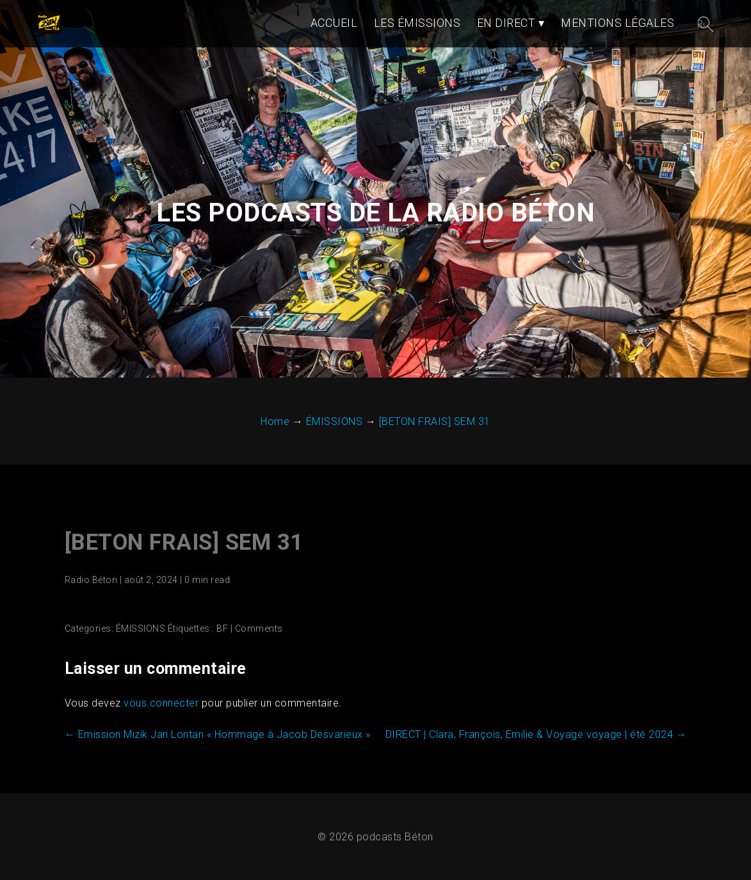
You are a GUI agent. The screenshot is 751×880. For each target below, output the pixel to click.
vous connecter (161, 703)
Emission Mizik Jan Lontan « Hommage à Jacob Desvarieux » (218, 734)
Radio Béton (91, 580)
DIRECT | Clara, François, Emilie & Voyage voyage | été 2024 (536, 734)
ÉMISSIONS (141, 628)
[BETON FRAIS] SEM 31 (184, 542)
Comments (259, 628)
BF (222, 628)
